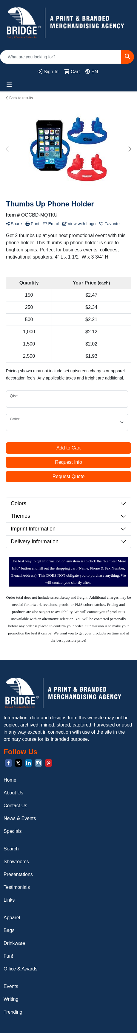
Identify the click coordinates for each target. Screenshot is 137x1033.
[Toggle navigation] (9, 85)
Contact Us (15, 805)
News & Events (20, 818)
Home (10, 779)
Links (9, 900)
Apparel (12, 917)
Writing (11, 999)
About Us (13, 792)
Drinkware (14, 943)
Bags (9, 930)
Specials (12, 831)
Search (11, 848)
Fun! (8, 956)
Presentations (18, 874)
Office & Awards (20, 968)
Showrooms (16, 861)
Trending (13, 1012)
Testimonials (17, 887)
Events (11, 986)
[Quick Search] (60, 57)
